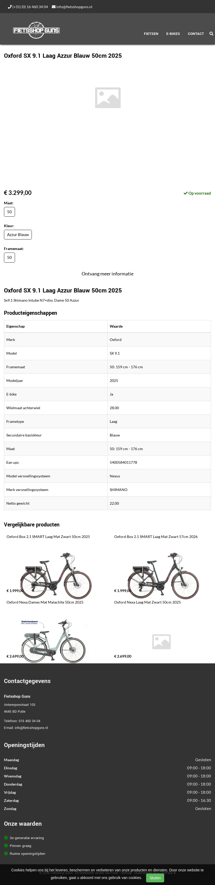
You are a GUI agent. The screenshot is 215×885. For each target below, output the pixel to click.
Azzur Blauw (18, 234)
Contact (196, 33)
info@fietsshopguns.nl (72, 6)
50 (9, 211)
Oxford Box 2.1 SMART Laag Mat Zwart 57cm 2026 (156, 536)
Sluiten (155, 878)
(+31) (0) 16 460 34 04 (28, 6)
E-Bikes (173, 33)
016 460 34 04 (29, 721)
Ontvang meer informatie (107, 273)
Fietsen (151, 33)
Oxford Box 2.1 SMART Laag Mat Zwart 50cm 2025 (48, 536)
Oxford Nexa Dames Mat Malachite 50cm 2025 (45, 602)
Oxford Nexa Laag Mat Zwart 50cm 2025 (147, 602)
